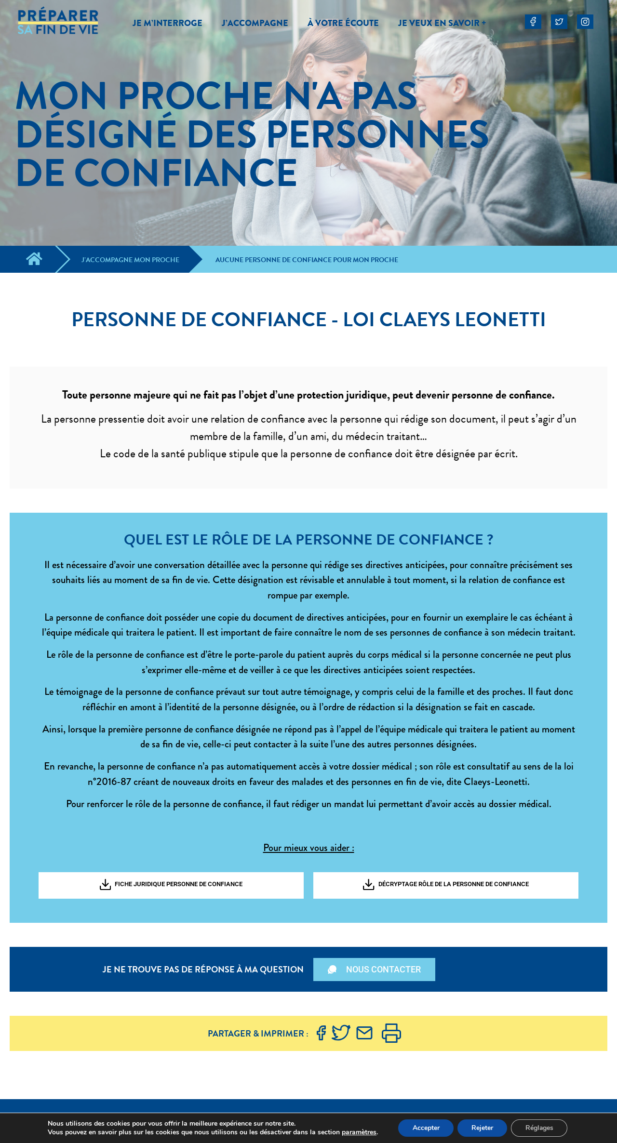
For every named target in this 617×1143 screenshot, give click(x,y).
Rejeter (482, 1127)
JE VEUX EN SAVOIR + (442, 23)
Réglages (540, 1127)
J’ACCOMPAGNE (255, 23)
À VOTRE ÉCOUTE (343, 23)
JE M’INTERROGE (167, 23)
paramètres (357, 1132)
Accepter (425, 1127)
